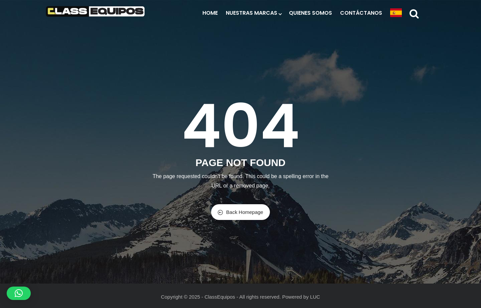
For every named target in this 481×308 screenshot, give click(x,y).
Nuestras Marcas (253, 13)
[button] (19, 293)
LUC (315, 297)
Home (210, 13)
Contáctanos (361, 13)
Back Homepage (240, 212)
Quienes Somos (310, 13)
